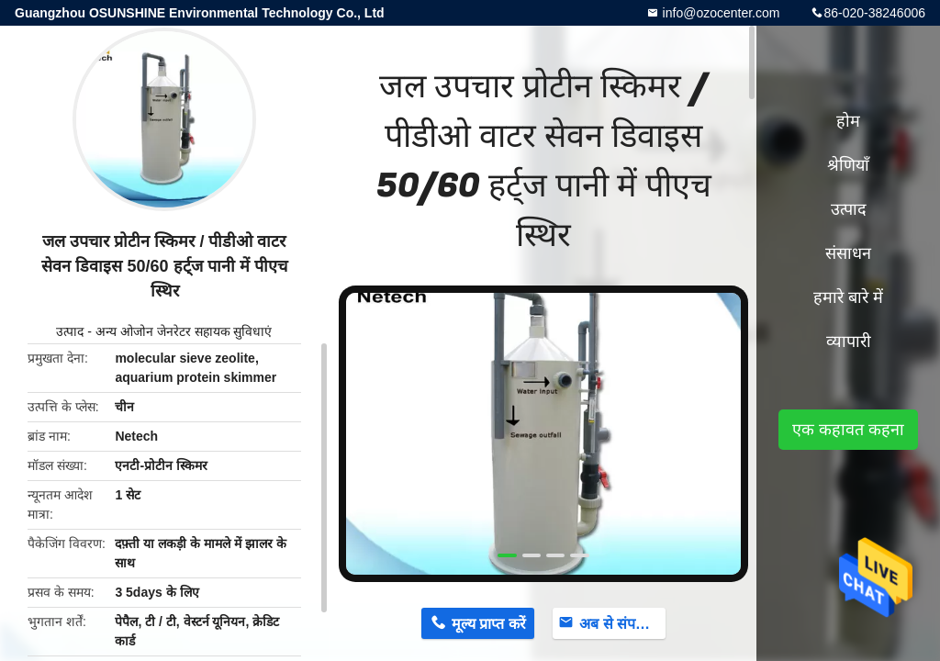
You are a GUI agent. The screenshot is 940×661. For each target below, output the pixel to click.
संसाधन (848, 253)
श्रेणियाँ (848, 165)
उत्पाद (70, 331)
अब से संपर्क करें (622, 624)
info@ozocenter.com (719, 13)
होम (848, 121)
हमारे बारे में (848, 297)
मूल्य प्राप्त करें (489, 624)
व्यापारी (848, 341)
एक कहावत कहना (848, 429)
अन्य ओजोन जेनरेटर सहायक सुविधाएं (184, 331)
